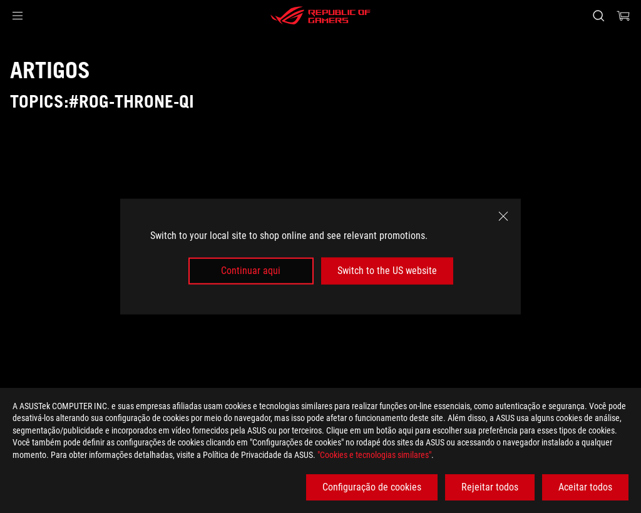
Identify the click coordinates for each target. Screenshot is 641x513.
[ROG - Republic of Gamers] (320, 15)
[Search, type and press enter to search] (598, 15)
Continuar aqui (250, 271)
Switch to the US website (387, 271)
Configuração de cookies (371, 487)
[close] (503, 216)
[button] (17, 15)
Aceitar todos (585, 487)
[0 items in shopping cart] (623, 15)
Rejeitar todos (489, 487)
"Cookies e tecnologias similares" (374, 455)
